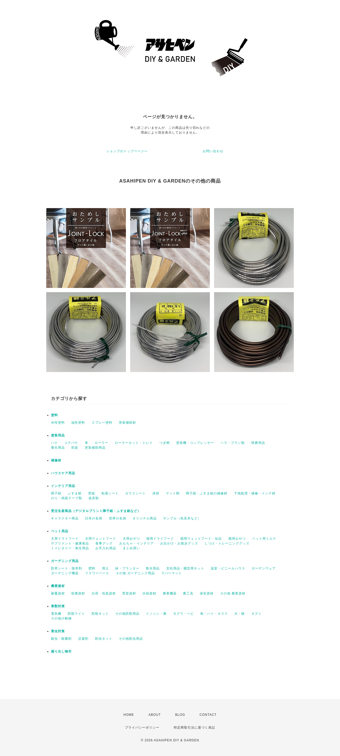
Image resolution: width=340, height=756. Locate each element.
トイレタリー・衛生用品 (70, 548)
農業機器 (170, 593)
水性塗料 (58, 422)
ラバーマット (171, 573)
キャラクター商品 (65, 518)
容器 (74, 447)
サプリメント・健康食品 (70, 543)
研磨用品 (258, 443)
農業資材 (58, 586)
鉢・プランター (127, 568)
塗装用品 (58, 435)
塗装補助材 (127, 422)
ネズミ (256, 613)
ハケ (54, 443)
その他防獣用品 (127, 613)
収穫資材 (78, 593)
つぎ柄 (164, 443)
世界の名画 (117, 518)
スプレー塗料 (102, 422)
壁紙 (91, 493)
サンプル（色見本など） (182, 518)
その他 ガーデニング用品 (135, 573)
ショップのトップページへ (127, 151)
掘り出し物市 (61, 651)
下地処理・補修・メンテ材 (254, 493)
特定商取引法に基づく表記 (194, 727)
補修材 (56, 460)
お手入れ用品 (105, 548)
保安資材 (207, 593)
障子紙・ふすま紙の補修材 (206, 493)
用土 (105, 568)
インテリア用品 (63, 486)
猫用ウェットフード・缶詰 (201, 538)
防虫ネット (103, 639)
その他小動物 (61, 618)
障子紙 (56, 493)
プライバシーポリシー (142, 727)
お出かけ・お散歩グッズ (179, 543)
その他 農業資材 (232, 593)
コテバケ (71, 443)
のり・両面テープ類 (66, 498)
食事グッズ (104, 543)
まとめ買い (131, 548)
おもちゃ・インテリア (136, 543)
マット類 (173, 493)
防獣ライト (76, 613)
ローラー (101, 443)
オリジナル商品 (145, 518)
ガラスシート (135, 493)
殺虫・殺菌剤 (61, 639)
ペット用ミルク (264, 538)
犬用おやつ (131, 538)
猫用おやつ (237, 538)
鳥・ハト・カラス (214, 613)
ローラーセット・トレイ (134, 443)
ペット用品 (59, 531)
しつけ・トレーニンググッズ (227, 543)
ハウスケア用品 (63, 473)
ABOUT (154, 715)
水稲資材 (149, 593)
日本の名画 (93, 518)
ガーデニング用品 (65, 561)
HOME (129, 715)
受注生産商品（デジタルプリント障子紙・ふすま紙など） (96, 511)
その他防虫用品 (131, 639)
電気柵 (56, 613)
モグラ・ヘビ (183, 613)
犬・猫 (239, 613)
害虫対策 (58, 631)
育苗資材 (129, 593)
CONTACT (207, 715)
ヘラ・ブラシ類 (232, 443)
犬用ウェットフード (100, 538)
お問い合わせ (213, 151)
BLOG (180, 715)
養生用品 (58, 447)
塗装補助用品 (95, 447)
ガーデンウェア (264, 568)
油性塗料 (78, 422)
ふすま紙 (75, 493)
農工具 (188, 593)
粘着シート (110, 493)
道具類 (93, 498)
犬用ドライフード (65, 538)
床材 (155, 493)
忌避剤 (83, 639)
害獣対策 (58, 606)
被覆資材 (58, 593)
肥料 (91, 568)
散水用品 (153, 568)
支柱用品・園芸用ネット (185, 568)
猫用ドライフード (160, 538)
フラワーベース (97, 573)
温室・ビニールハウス (228, 568)
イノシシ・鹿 (156, 613)
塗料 (54, 415)
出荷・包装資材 (104, 593)
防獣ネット (100, 613)
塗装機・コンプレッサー (195, 443)
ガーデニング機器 (65, 573)
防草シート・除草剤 (66, 568)
